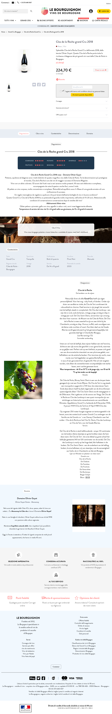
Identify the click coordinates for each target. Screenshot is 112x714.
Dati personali (83, 633)
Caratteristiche (56, 133)
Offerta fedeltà (84, 620)
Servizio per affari (28, 646)
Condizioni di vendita (84, 631)
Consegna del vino (28, 643)
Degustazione (23, 133)
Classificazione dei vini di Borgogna (84, 643)
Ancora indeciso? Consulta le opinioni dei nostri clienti (89, 604)
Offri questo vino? (82, 115)
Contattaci (56, 667)
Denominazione (73, 133)
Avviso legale (83, 628)
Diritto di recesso (84, 625)
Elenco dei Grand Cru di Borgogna (84, 646)
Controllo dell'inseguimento (84, 623)
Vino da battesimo (28, 651)
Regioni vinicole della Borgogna (83, 648)
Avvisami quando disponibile (82, 94)
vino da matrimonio (28, 648)
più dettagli (60, 62)
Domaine (90, 133)
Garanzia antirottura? (82, 108)
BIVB (88, 477)
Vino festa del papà (28, 656)
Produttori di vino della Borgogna (84, 653)
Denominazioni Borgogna (83, 651)
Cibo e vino (40, 133)
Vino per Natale (28, 653)
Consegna (82, 101)
